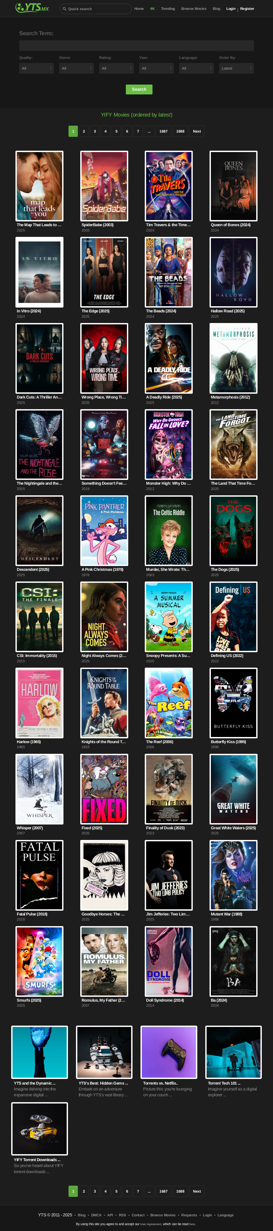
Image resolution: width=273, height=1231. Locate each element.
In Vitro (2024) (29, 311)
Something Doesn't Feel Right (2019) (104, 483)
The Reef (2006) (159, 741)
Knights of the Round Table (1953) (104, 741)
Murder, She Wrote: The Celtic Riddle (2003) (168, 569)
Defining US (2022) (227, 655)
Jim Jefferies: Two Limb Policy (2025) (168, 914)
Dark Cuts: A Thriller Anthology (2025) (39, 397)
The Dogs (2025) (225, 569)
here (192, 1224)
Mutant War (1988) (226, 914)
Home (139, 9)
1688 (180, 131)
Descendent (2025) (33, 569)
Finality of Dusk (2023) (165, 828)
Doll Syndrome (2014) (165, 1000)
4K (152, 9)
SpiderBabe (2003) (98, 224)
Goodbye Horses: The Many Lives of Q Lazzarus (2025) (104, 914)
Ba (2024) (219, 1000)
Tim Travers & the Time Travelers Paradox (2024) (168, 224)
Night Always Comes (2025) (104, 655)
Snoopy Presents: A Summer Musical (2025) (168, 655)
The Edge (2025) (96, 311)
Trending (168, 9)
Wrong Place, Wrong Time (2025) (104, 397)
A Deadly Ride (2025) (164, 397)
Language (226, 1215)
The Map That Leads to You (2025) (39, 224)
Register (247, 9)
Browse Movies (194, 9)
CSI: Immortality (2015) (37, 655)
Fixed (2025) (92, 828)
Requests (189, 1215)
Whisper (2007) (30, 828)
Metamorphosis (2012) (230, 397)
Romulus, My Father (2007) (104, 1000)
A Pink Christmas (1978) (102, 569)
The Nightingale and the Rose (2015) (39, 483)
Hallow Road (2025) (227, 311)
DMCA (96, 1215)
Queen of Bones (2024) (231, 224)
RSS (122, 1215)
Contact (138, 1215)
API (110, 1215)
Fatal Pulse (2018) (32, 914)
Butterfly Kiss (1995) (228, 741)
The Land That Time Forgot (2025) (233, 483)
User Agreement (150, 1224)
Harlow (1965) (29, 741)
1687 (163, 131)
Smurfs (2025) (29, 1000)
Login (230, 9)
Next (197, 131)
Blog (216, 9)
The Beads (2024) (161, 311)
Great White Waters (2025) (233, 828)
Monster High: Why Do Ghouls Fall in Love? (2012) (168, 483)
